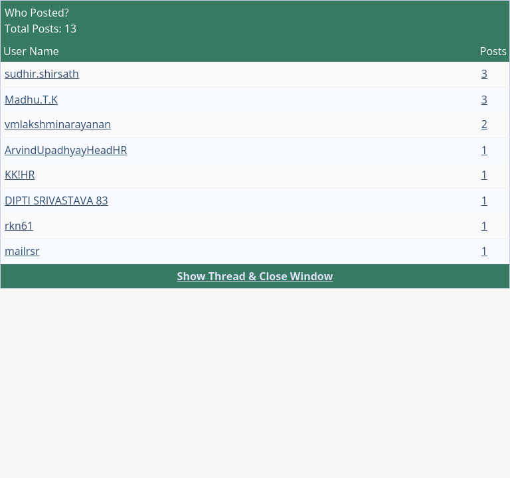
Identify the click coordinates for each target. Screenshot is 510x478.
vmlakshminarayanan (58, 124)
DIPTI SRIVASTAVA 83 (56, 200)
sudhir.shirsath (42, 73)
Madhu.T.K (31, 99)
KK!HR (20, 174)
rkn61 (19, 225)
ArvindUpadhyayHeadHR (66, 150)
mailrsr (22, 251)
